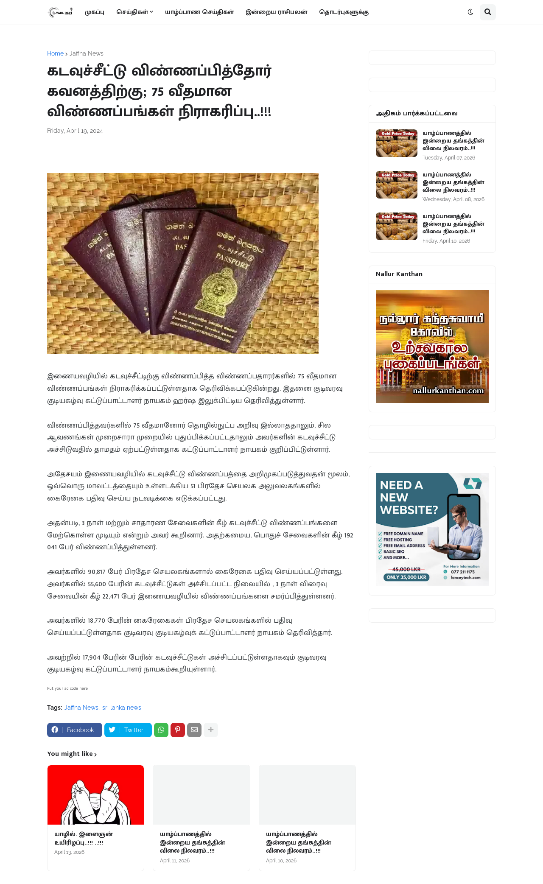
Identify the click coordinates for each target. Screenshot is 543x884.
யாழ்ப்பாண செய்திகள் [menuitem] (199, 12)
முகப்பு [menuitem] (94, 12)
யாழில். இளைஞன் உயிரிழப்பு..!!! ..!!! (83, 838)
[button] (470, 12)
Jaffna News (87, 53)
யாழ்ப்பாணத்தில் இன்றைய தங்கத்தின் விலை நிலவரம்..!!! (192, 842)
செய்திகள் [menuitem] (132, 12)
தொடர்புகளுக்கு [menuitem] (344, 12)
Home (55, 53)
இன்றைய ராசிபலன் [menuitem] (276, 12)
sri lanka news (121, 707)
